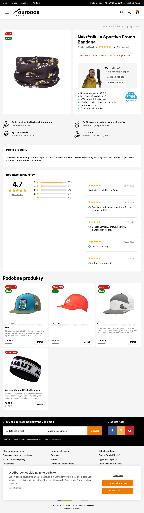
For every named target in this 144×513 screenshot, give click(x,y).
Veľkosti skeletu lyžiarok (110, 463)
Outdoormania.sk (109, 26)
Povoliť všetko (118, 491)
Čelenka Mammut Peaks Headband (22, 390)
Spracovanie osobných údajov (17, 455)
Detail (40, 341)
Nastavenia (118, 476)
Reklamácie (8, 463)
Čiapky (137, 26)
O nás (14, 3)
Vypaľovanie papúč (108, 459)
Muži (120, 26)
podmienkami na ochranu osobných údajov (44, 439)
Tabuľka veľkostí (107, 451)
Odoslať (95, 431)
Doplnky (128, 26)
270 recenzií (17, 194)
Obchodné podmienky (13, 451)
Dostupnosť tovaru (60, 451)
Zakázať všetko (118, 483)
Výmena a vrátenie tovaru (63, 463)
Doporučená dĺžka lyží (109, 455)
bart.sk (77, 509)
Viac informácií (15, 488)
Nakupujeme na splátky (14, 459)
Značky (24, 3)
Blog (5, 3)
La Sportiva (91, 47)
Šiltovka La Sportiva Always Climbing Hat (23, 326)
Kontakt (36, 3)
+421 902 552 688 (115, 77)
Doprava (55, 455)
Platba (54, 459)
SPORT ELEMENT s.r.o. (65, 506)
